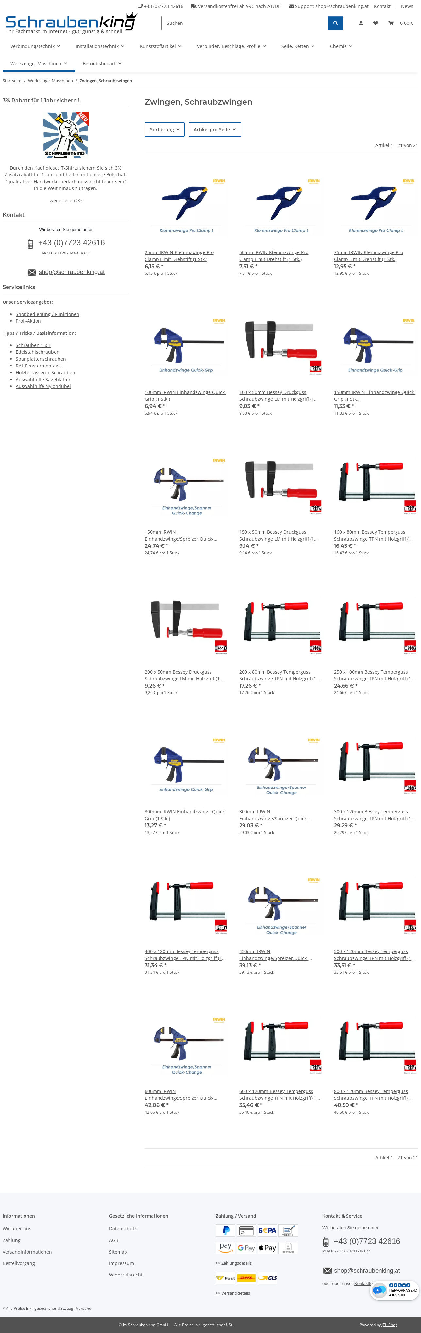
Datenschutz (123, 1229)
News (407, 6)
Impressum (121, 1263)
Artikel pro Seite (212, 129)
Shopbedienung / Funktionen (47, 314)
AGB (113, 1240)
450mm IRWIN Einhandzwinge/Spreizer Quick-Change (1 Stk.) (273, 955)
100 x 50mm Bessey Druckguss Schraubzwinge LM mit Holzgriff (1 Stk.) (276, 395)
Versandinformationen (27, 1252)
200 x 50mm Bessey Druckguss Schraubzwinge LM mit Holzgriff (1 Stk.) (182, 675)
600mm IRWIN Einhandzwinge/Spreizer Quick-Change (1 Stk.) (179, 1094)
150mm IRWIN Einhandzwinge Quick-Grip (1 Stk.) (374, 395)
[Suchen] (244, 23)
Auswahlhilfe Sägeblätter (43, 379)
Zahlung (12, 1240)
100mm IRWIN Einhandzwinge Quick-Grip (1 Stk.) (185, 395)
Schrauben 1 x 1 (33, 345)
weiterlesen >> (66, 200)
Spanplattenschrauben (41, 359)
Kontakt (382, 6)
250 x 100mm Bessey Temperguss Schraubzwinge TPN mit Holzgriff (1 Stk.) (372, 675)
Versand (83, 1308)
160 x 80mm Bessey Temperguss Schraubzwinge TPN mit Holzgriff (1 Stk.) (372, 535)
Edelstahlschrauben (37, 352)
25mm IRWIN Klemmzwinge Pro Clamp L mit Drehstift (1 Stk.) (179, 255)
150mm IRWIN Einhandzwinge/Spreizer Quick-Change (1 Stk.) (179, 535)
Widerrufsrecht (126, 1275)
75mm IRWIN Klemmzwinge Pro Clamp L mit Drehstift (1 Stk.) (368, 255)
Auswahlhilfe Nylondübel (43, 386)
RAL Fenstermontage (38, 366)
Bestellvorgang (19, 1263)
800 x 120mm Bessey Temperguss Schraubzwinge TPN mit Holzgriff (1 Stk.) (372, 1094)
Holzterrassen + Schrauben (45, 372)
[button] (361, 23)
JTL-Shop (389, 1324)
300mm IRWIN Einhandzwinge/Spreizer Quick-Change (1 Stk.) (273, 815)
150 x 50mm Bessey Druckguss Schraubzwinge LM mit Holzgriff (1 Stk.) (276, 535)
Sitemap (118, 1252)
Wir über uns (17, 1229)
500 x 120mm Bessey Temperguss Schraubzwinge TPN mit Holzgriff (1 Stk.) (372, 955)
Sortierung (162, 129)
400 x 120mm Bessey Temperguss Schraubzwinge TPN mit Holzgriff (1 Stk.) (183, 955)
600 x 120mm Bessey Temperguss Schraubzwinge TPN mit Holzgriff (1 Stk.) (277, 1094)
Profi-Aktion (28, 321)
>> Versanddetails (233, 1293)
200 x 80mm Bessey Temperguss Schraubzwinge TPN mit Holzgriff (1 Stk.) (277, 675)
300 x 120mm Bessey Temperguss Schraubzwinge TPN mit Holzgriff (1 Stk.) (372, 815)
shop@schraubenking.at (342, 6)
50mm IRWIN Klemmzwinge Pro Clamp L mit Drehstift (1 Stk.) (273, 255)
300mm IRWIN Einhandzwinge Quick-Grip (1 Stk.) (185, 814)
